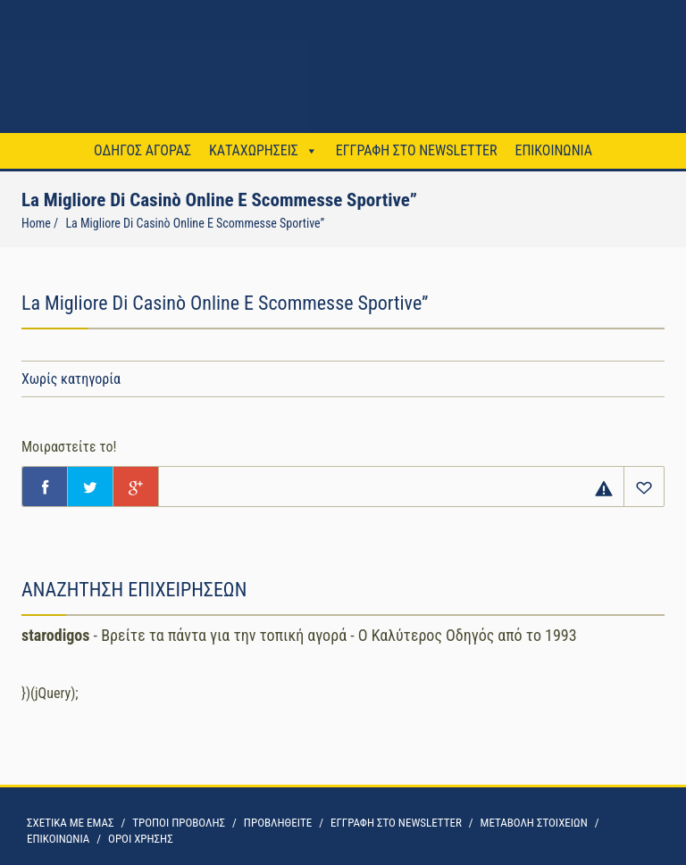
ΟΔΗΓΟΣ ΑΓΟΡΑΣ (142, 150)
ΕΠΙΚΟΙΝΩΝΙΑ (552, 150)
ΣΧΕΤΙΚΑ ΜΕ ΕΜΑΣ (70, 822)
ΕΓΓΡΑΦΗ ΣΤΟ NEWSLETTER (417, 150)
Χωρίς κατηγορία (71, 378)
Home (36, 223)
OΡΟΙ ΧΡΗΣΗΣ (140, 838)
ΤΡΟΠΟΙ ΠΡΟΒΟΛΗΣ (178, 822)
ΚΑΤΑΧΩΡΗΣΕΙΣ (253, 150)
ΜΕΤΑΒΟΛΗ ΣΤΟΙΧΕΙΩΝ (534, 822)
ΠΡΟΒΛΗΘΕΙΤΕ (278, 822)
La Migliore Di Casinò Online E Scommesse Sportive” (194, 223)
